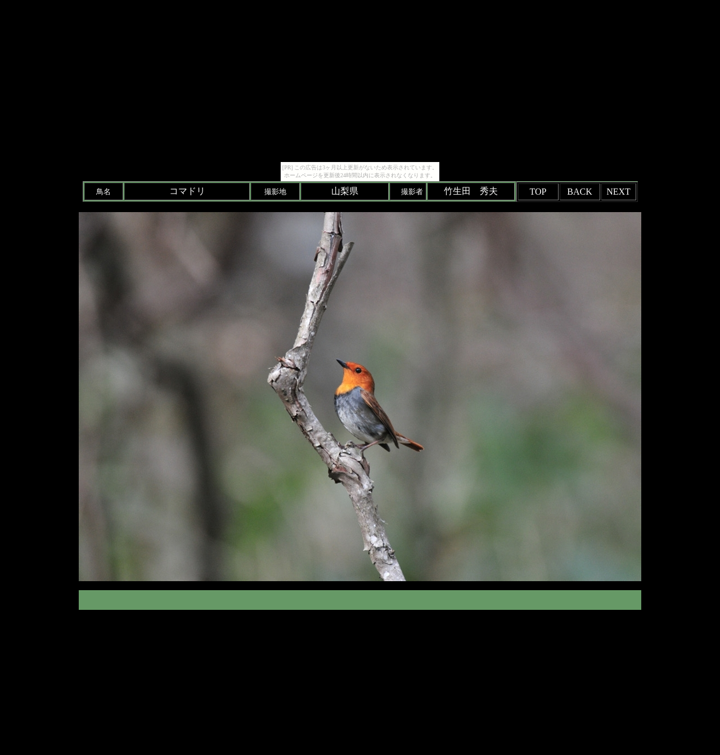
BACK (579, 191)
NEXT (618, 191)
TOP (538, 191)
